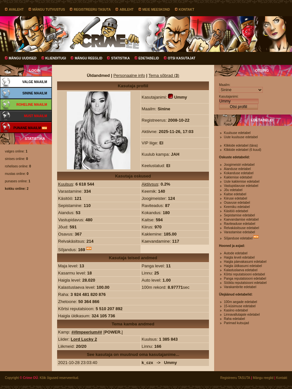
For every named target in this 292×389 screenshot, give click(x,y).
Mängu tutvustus (48, 9)
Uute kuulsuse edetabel (241, 137)
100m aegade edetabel (240, 302)
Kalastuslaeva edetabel (240, 270)
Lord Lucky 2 (84, 339)
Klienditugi (55, 58)
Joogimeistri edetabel (239, 164)
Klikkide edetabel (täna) (241, 145)
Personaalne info (129, 75)
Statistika (120, 58)
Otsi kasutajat (181, 58)
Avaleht (16, 9)
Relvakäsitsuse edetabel (241, 228)
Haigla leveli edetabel (239, 257)
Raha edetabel (234, 319)
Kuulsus (65, 184)
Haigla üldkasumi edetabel (243, 266)
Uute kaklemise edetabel (242, 181)
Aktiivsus (150, 184)
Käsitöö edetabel (236, 211)
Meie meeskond (156, 9)
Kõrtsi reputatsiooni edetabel (244, 274)
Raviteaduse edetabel (239, 223)
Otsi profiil (238, 106)
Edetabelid (149, 58)
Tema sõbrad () (164, 75)
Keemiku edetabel (237, 207)
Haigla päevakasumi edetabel (245, 261)
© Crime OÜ (29, 378)
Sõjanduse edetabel (238, 238)
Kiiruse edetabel (235, 198)
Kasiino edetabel (236, 310)
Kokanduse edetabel (238, 173)
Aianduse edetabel (237, 169)
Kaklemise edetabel (238, 177)
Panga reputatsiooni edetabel (245, 278)
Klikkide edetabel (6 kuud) (242, 150)
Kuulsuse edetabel (237, 133)
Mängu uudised (23, 58)
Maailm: (224, 85)
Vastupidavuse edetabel (241, 186)
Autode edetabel (236, 253)
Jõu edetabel (233, 190)
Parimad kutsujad (236, 323)
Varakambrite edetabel (240, 287)
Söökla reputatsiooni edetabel (245, 283)
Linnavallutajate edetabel (242, 314)
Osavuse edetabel (237, 202)
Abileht (126, 9)
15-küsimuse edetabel (240, 306)
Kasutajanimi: (228, 96)
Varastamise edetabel (239, 232)
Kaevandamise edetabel (241, 219)
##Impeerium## (86, 332)
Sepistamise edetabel (239, 215)
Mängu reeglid (88, 58)
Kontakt (186, 9)
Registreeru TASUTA (92, 9)
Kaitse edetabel (235, 194)
